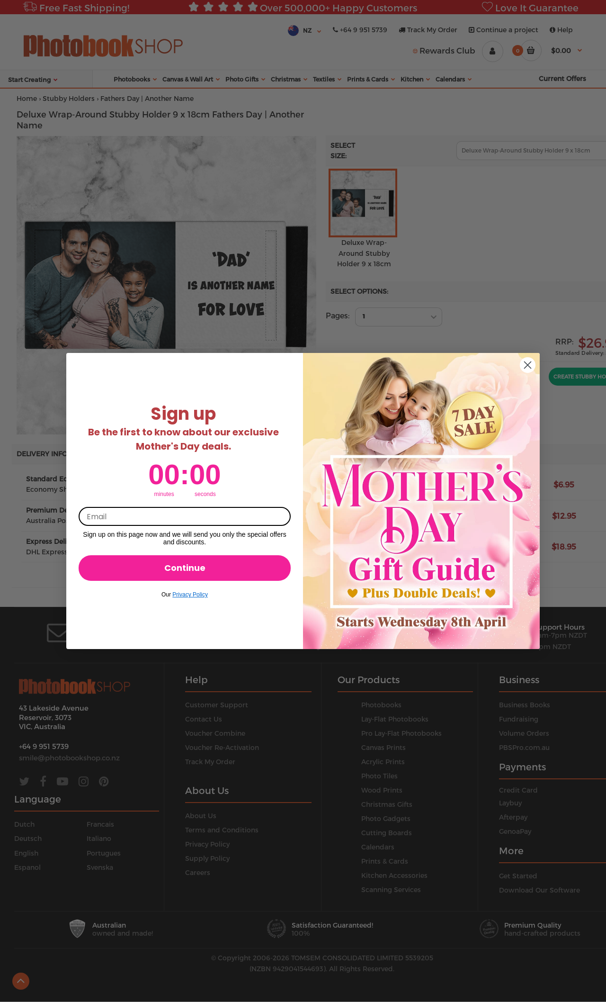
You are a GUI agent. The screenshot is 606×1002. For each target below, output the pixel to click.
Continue (184, 568)
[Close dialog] (527, 365)
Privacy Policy (190, 594)
